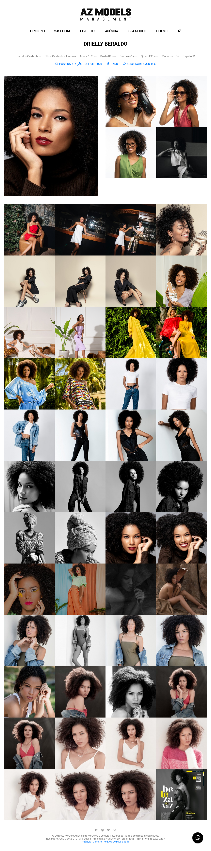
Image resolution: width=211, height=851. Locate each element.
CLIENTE (162, 31)
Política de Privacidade (116, 841)
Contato (97, 841)
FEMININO (37, 31)
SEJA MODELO (137, 31)
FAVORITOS (88, 31)
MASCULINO (62, 31)
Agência (86, 841)
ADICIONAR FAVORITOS (139, 64)
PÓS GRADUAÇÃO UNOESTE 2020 (78, 64)
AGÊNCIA (111, 31)
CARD (112, 64)
